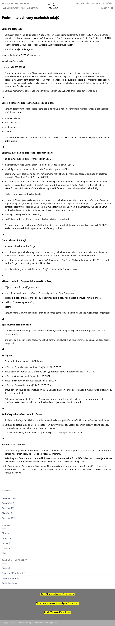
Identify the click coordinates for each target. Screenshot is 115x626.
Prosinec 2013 (9, 518)
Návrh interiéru (22, 3)
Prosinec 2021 (9, 508)
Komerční (6, 538)
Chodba (6, 533)
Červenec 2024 (9, 498)
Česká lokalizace (9, 583)
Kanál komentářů (10, 578)
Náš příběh (107, 3)
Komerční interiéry (29, 8)
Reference (95, 3)
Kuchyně (6, 543)
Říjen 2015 (7, 513)
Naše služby (7, 3)
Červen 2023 (8, 503)
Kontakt (105, 8)
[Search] (112, 8)
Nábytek (6, 548)
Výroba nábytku (11, 8)
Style (4, 553)
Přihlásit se (7, 568)
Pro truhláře (82, 3)
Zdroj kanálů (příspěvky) (13, 573)
